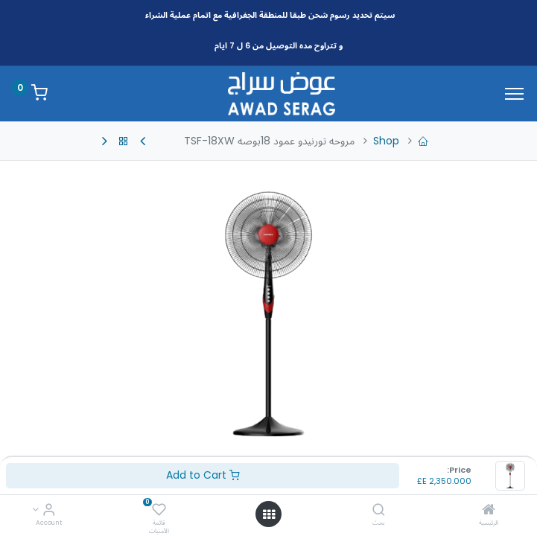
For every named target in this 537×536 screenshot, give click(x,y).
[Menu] (514, 93)
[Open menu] (269, 514)
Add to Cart (203, 475)
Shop (386, 140)
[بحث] (379, 510)
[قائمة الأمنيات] (159, 510)
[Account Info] (49, 510)
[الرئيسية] (488, 510)
